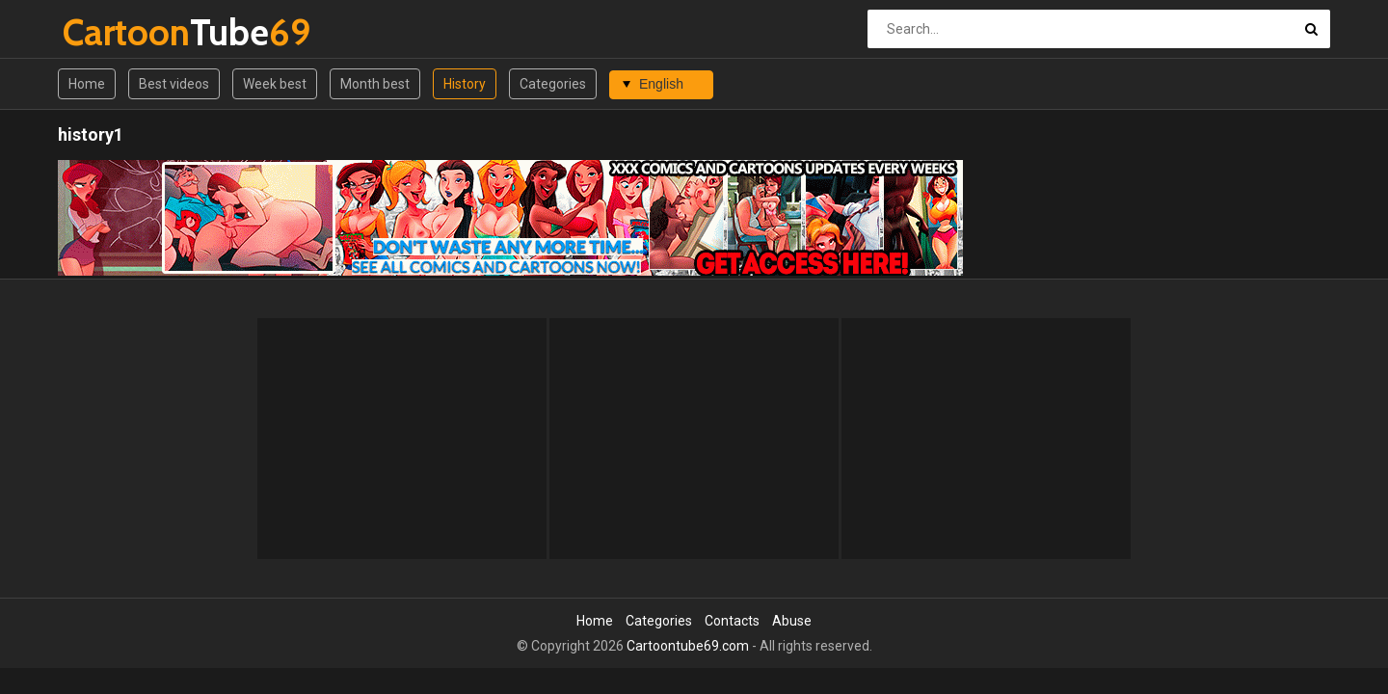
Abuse (792, 620)
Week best (275, 84)
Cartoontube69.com (688, 646)
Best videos (174, 84)
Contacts (732, 620)
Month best (375, 84)
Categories (553, 84)
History (464, 84)
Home (86, 84)
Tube (113, 32)
